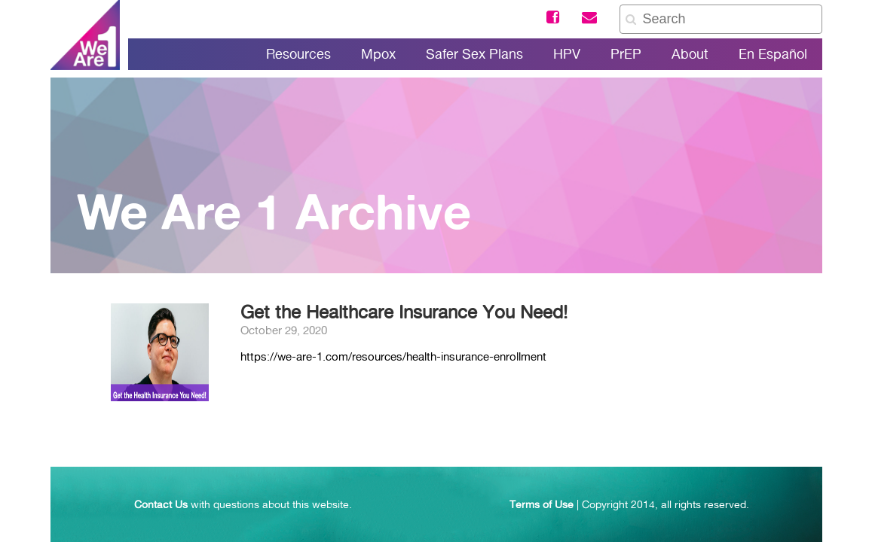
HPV (566, 54)
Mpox (378, 54)
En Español (773, 54)
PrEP (625, 54)
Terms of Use (541, 504)
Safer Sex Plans (474, 54)
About (690, 54)
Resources (298, 54)
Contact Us (161, 504)
